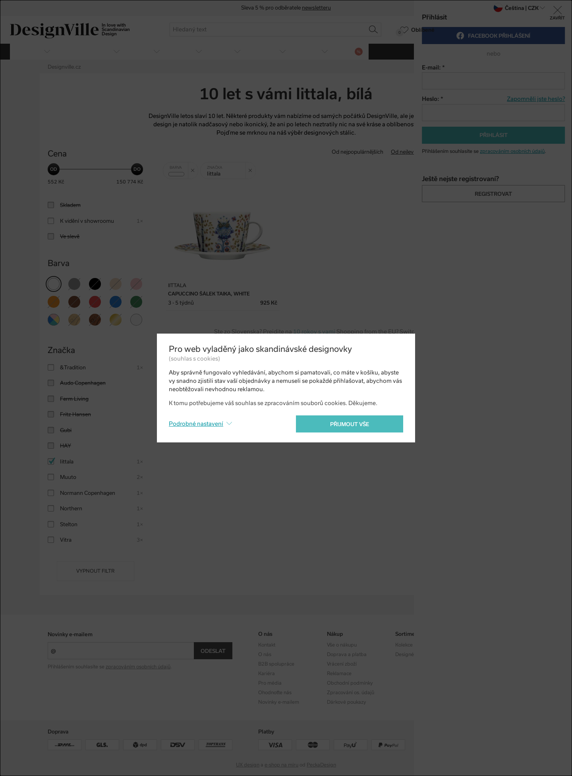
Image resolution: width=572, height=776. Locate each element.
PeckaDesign (321, 765)
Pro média (270, 683)
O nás (264, 654)
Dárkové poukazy (346, 702)
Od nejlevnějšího (411, 152)
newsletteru (316, 8)
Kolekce (404, 645)
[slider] (54, 169)
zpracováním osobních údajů (138, 667)
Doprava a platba (347, 654)
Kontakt (266, 645)
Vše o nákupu (342, 645)
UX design (247, 765)
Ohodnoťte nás (275, 692)
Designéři (406, 654)
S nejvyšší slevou (503, 152)
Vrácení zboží (342, 664)
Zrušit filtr (194, 167)
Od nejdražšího (457, 152)
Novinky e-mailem (70, 634)
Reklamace (339, 673)
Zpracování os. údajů (350, 692)
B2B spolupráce (276, 664)
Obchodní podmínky (350, 683)
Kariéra (266, 673)
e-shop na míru (281, 765)
